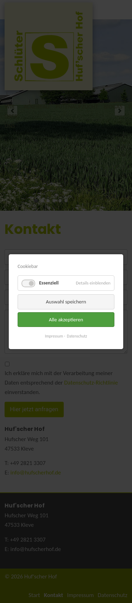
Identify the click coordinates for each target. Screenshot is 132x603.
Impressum (54, 336)
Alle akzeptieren (66, 319)
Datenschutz (77, 336)
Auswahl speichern (66, 302)
